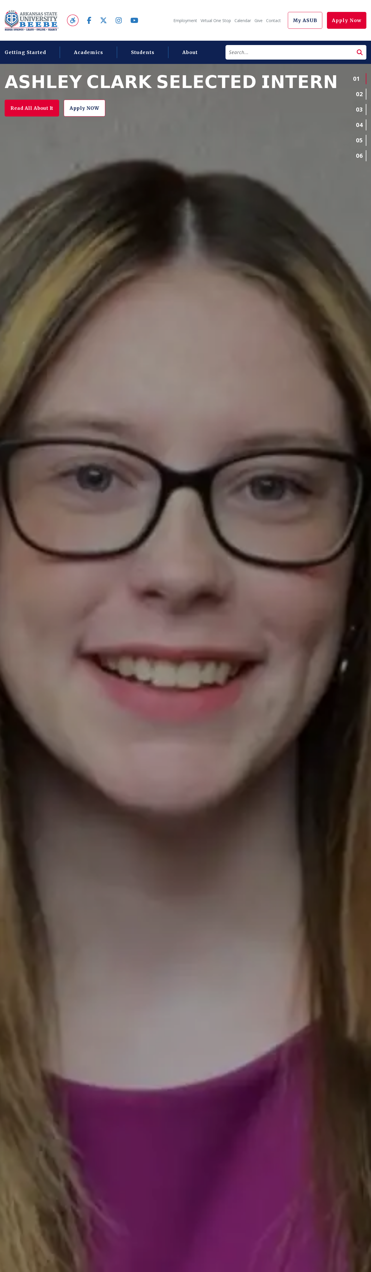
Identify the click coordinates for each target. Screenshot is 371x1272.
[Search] (289, 52)
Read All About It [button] (34, 108)
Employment (185, 20)
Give (258, 20)
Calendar (242, 20)
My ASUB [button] (305, 20)
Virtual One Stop (216, 20)
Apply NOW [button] (92, 108)
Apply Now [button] (346, 20)
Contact (273, 20)
